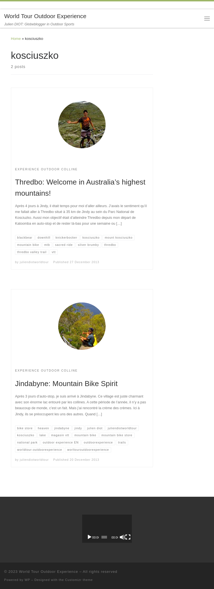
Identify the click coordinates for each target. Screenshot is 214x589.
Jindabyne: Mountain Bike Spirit (66, 383)
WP (27, 579)
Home (16, 39)
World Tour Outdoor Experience (48, 571)
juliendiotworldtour (34, 262)
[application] (107, 528)
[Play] (89, 537)
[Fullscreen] (128, 537)
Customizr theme (79, 579)
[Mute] (122, 537)
